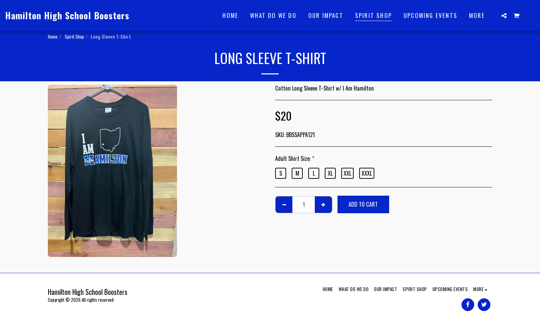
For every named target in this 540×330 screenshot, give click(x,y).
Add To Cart (363, 204)
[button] (504, 15)
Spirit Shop (74, 36)
